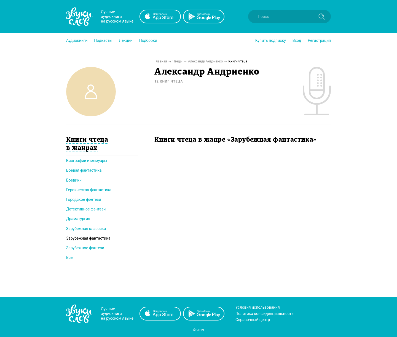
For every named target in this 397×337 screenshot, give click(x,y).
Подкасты (103, 40)
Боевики (74, 180)
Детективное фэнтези (86, 209)
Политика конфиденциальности (264, 313)
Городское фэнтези (83, 199)
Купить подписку (270, 40)
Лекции (125, 40)
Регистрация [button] (319, 40)
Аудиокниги (76, 40)
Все (69, 257)
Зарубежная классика (86, 228)
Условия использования (257, 307)
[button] (76, 40)
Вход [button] (297, 40)
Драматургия (78, 219)
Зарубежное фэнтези (85, 248)
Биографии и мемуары (86, 160)
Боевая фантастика (83, 170)
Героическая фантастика (88, 190)
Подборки (148, 40)
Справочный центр (252, 319)
